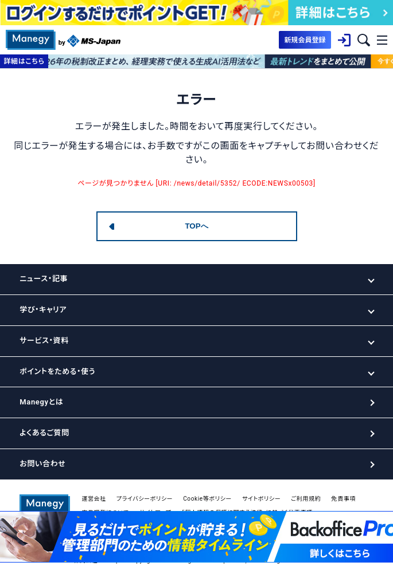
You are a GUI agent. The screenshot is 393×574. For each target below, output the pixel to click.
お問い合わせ (42, 463)
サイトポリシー (261, 499)
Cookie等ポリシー (207, 499)
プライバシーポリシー (144, 499)
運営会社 (93, 499)
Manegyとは (41, 402)
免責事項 (343, 499)
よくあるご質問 (44, 432)
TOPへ (196, 226)
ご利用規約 (306, 499)
